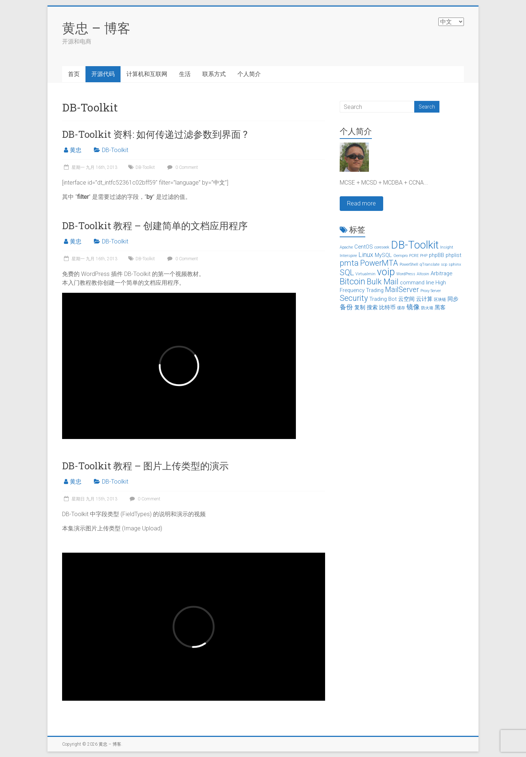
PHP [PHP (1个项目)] (423, 255)
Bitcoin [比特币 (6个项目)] (352, 281)
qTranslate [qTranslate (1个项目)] (429, 264)
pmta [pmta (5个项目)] (349, 263)
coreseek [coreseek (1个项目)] (381, 247)
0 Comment (181, 167)
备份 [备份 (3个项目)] (346, 307)
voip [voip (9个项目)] (386, 272)
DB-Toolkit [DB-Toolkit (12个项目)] (415, 245)
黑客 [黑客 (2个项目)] (440, 307)
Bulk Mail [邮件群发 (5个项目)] (383, 281)
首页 (74, 74)
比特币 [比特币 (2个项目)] (387, 307)
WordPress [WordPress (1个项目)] (405, 274)
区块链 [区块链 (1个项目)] (440, 299)
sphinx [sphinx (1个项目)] (455, 264)
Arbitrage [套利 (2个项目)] (441, 273)
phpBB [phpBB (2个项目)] (436, 255)
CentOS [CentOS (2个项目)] (363, 246)
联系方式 (214, 74)
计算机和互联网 (146, 74)
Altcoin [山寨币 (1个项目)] (423, 274)
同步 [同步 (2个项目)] (452, 299)
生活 (185, 74)
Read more (361, 203)
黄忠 (75, 150)
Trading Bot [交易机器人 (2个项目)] (383, 299)
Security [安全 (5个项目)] (354, 298)
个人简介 (249, 74)
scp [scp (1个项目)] (444, 264)
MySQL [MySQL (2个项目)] (383, 255)
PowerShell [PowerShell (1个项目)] (409, 264)
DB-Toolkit (115, 150)
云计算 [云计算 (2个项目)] (424, 299)
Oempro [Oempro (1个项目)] (400, 255)
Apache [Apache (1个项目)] (346, 247)
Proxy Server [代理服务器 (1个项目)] (430, 290)
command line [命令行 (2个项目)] (417, 282)
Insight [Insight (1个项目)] (446, 247)
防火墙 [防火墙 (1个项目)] (427, 308)
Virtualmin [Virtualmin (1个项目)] (365, 274)
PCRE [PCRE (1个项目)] (414, 255)
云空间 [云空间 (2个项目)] (406, 299)
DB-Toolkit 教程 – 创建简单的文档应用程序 (155, 225)
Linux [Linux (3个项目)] (365, 254)
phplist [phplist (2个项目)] (453, 255)
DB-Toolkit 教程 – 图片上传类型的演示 (145, 465)
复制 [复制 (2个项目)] (359, 307)
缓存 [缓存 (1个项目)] (401, 308)
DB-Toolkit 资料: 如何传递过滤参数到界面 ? (154, 134)
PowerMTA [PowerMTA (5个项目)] (379, 263)
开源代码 (103, 74)
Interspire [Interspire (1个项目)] (348, 255)
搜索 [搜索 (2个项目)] (372, 307)
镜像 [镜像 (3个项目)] (413, 307)
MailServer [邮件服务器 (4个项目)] (402, 289)
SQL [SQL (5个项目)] (347, 272)
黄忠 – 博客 (96, 28)
